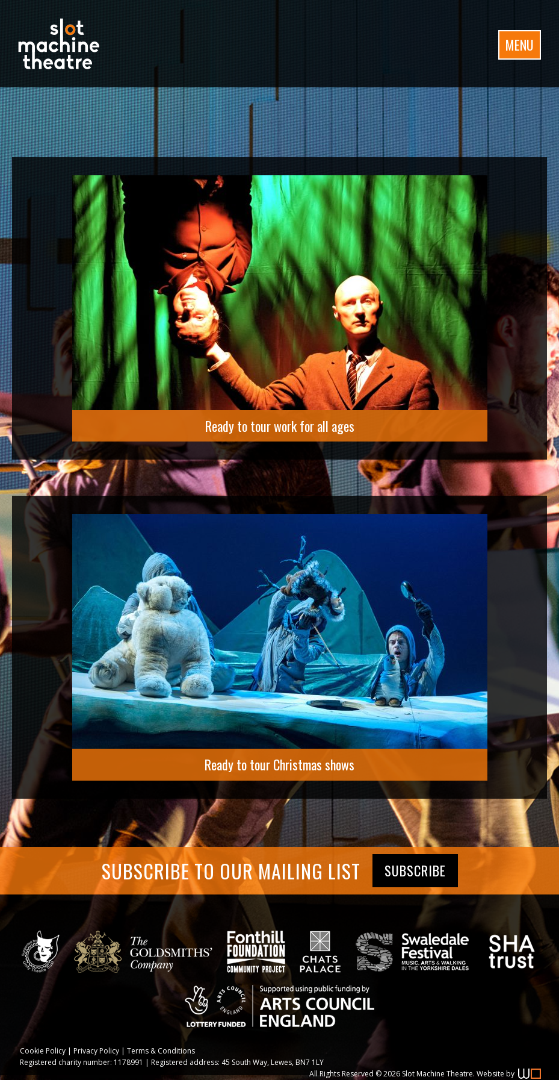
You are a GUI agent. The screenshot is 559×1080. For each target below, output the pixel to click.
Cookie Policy (43, 1051)
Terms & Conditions (161, 1051)
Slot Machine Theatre (437, 1074)
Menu (519, 44)
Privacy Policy (96, 1051)
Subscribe (415, 870)
